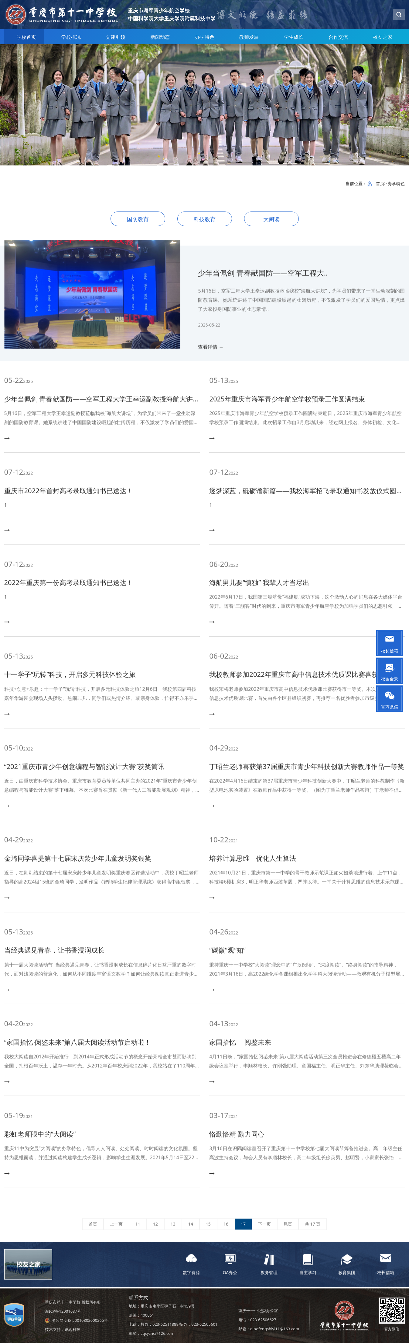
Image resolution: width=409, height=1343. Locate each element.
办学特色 (204, 37)
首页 (380, 183)
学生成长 (293, 37)
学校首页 (26, 37)
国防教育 (138, 219)
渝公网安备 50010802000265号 (80, 1320)
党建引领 (115, 37)
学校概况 (71, 37)
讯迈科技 (72, 1329)
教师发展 (249, 37)
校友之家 (382, 37)
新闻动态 (160, 37)
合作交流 (338, 37)
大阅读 (271, 219)
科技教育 (205, 219)
